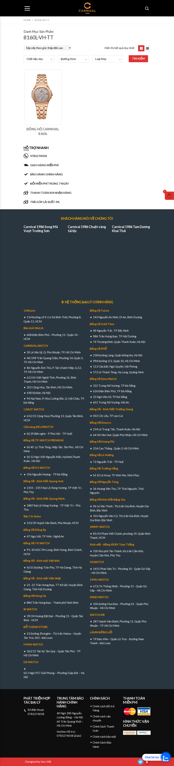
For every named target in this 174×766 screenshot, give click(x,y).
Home (27, 20)
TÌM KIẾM (138, 58)
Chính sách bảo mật (104, 736)
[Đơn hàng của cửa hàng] (47, 48)
